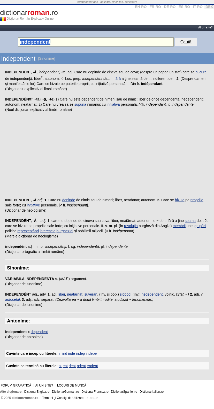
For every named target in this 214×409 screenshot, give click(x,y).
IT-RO (198, 7)
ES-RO (184, 7)
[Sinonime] (46, 58)
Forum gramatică (16, 385)
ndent (81, 366)
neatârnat (74, 294)
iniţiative (33, 205)
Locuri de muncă (71, 385)
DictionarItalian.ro (152, 391)
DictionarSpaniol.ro (124, 391)
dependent (39, 332)
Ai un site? (205, 27)
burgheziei (64, 231)
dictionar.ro (29, 13)
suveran (90, 294)
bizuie (180, 200)
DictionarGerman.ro (65, 391)
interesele (48, 231)
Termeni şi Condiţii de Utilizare (62, 398)
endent (92, 366)
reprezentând (28, 231)
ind (64, 353)
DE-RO (169, 7)
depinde (68, 200)
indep (80, 353)
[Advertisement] (107, 156)
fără (117, 78)
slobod (125, 294)
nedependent (152, 294)
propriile (196, 200)
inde (71, 353)
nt (60, 366)
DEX (209, 7)
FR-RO (155, 7)
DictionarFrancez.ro (95, 391)
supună (80, 104)
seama (190, 221)
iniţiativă (113, 104)
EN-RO (141, 7)
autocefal (12, 299)
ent (65, 366)
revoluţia (131, 226)
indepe (91, 353)
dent (72, 366)
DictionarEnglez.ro (37, 391)
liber (61, 294)
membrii (179, 226)
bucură (201, 72)
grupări (200, 226)
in (59, 353)
